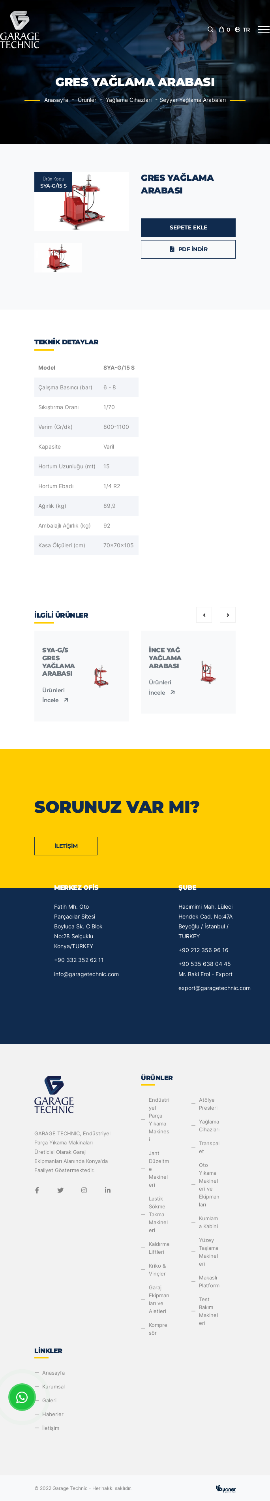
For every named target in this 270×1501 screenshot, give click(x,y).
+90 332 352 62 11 (79, 959)
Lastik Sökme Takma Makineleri (158, 1214)
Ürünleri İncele (56, 695)
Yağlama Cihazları (129, 99)
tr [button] (242, 29)
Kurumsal (53, 1386)
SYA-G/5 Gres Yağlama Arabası (58, 661)
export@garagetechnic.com (214, 987)
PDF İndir (188, 249)
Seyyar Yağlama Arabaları (192, 99)
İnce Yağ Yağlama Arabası (165, 658)
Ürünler (87, 99)
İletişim (66, 845)
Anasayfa (56, 99)
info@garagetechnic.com (86, 974)
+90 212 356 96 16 (203, 950)
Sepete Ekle (188, 227)
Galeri (49, 1400)
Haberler (53, 1414)
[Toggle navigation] (263, 29)
